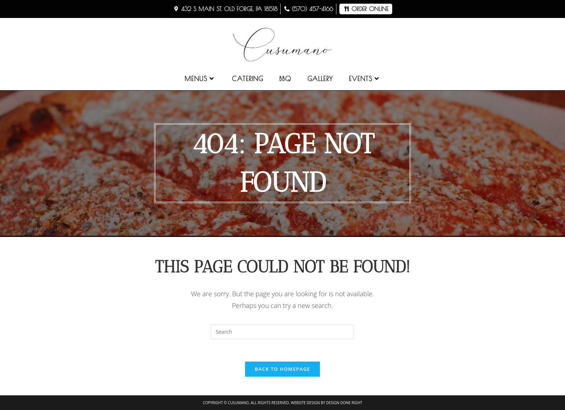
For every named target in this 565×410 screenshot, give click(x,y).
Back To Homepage (282, 369)
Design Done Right (344, 402)
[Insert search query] (282, 332)
